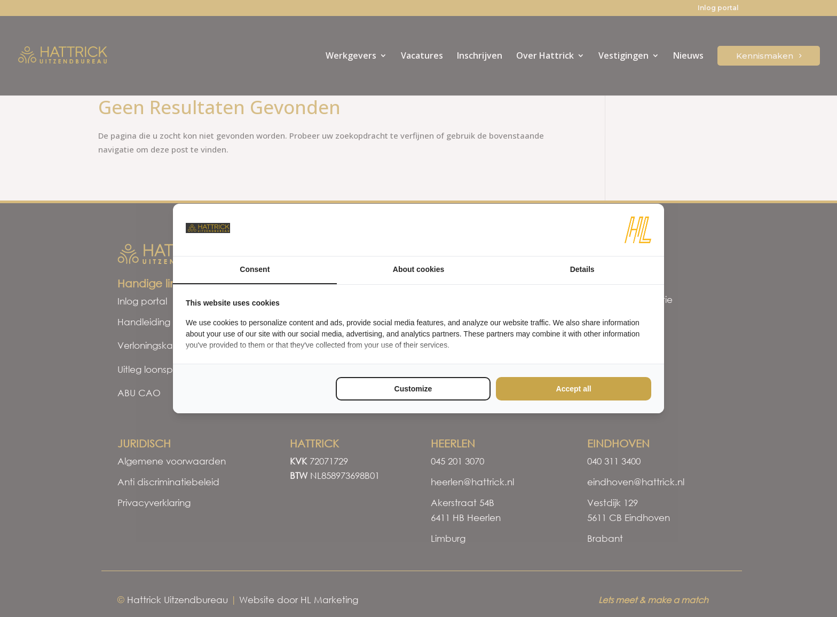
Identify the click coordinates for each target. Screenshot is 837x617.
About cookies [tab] (418, 269)
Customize (413, 388)
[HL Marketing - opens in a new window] (638, 230)
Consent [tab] (255, 269)
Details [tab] (582, 269)
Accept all (573, 388)
